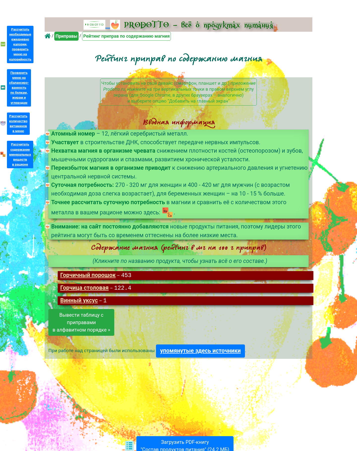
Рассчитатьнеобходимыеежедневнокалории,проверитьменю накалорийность (20, 44)
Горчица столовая (84, 288)
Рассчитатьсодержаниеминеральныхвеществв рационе (20, 154)
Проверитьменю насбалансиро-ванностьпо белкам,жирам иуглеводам (19, 88)
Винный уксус (79, 301)
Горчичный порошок (88, 275)
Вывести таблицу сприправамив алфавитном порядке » (81, 323)
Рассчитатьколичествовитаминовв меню (18, 123)
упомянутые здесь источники (200, 351)
